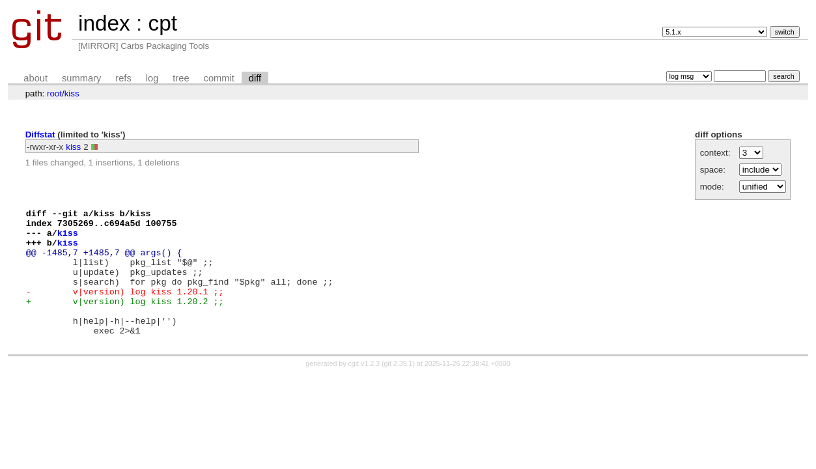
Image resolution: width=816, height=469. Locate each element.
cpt (162, 23)
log (152, 78)
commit (219, 78)
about (35, 78)
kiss (71, 93)
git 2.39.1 (398, 389)
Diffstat (40, 134)
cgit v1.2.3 (364, 389)
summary (81, 78)
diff (255, 78)
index (104, 23)
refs (123, 78)
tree (181, 78)
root (54, 93)
